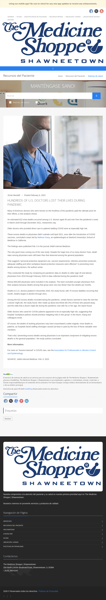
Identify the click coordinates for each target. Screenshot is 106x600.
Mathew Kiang (44, 237)
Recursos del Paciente (75, 76)
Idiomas (11, 17)
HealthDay (29, 389)
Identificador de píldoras (35, 17)
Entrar (11, 20)
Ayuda (19, 17)
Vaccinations (8, 529)
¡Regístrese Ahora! (91, 17)
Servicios (7, 521)
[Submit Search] (96, 96)
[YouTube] (10, 596)
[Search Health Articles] (48, 96)
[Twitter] (7, 596)
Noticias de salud (19, 102)
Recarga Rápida (56, 17)
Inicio (60, 76)
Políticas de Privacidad (13, 546)
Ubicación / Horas (73, 17)
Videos (41, 102)
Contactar (8, 534)
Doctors (8, 419)
